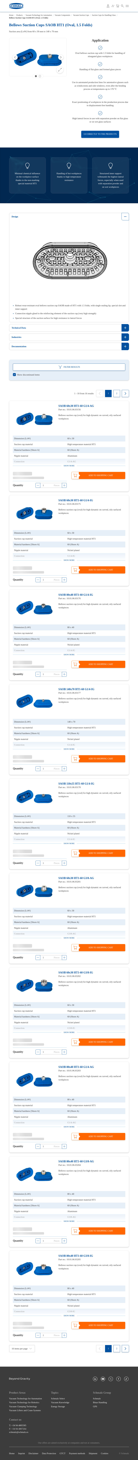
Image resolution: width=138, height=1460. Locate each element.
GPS (95, 1406)
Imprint (21, 1453)
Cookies (104, 1453)
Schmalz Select (58, 1398)
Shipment (93, 1453)
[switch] (26, 375)
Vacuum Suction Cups (81, 15)
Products (19, 15)
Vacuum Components (62, 15)
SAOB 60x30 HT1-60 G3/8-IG (75, 972)
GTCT (62, 1453)
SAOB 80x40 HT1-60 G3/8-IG (75, 1255)
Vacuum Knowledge (60, 1402)
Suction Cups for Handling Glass (104, 15)
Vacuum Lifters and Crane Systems (25, 1410)
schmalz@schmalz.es (18, 1432)
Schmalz (97, 1398)
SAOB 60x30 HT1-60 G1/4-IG (75, 500)
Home (11, 15)
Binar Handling (100, 1402)
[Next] (61, 57)
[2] (116, 393)
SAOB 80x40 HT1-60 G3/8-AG (76, 1161)
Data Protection (49, 1453)
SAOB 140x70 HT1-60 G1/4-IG (76, 689)
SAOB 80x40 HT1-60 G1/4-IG (75, 594)
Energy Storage (58, 1406)
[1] (108, 393)
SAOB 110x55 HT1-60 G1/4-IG (76, 783)
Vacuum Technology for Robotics (24, 1402)
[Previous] (15, 57)
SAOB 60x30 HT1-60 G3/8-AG (76, 878)
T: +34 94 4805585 (17, 1425)
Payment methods (77, 1453)
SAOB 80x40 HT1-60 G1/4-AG (76, 1066)
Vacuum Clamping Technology (23, 1406)
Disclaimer (33, 1453)
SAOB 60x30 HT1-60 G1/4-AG (76, 405)
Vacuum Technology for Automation (39, 15)
